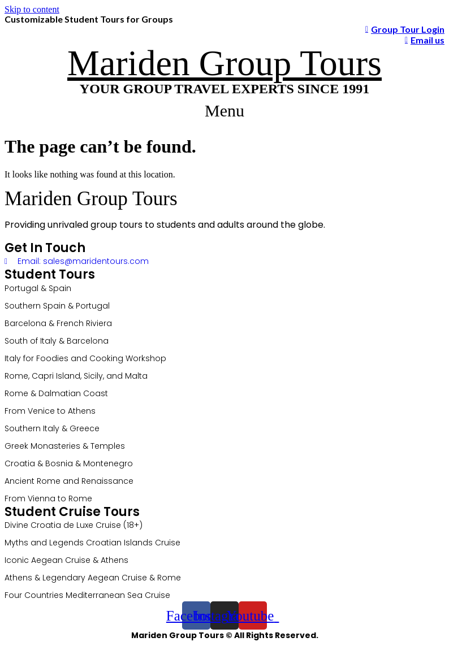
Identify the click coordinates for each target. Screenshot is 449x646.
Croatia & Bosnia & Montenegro (69, 463)
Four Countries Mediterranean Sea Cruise (87, 595)
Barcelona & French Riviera (58, 323)
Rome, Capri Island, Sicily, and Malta (76, 375)
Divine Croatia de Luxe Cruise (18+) (74, 525)
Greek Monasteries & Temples (65, 446)
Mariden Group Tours (224, 63)
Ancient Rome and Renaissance (69, 481)
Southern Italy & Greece (52, 428)
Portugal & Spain (38, 288)
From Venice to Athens (50, 411)
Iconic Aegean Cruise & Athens (66, 560)
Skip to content (32, 9)
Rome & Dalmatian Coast (56, 393)
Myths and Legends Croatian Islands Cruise (92, 542)
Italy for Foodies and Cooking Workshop (85, 358)
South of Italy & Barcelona (57, 340)
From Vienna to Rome (48, 498)
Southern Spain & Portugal (57, 305)
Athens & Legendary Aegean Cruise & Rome (93, 577)
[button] (225, 110)
